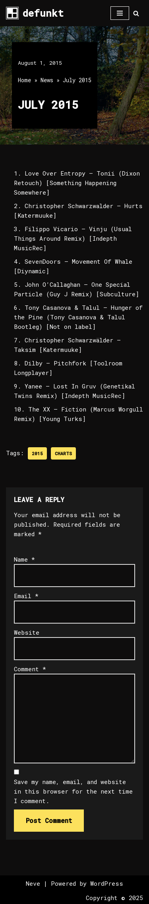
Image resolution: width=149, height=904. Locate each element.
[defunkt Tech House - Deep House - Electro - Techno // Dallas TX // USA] (35, 13)
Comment (30, 669)
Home (24, 80)
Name (24, 559)
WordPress (106, 883)
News (47, 80)
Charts (63, 453)
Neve (33, 883)
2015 (37, 453)
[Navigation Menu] (119, 13)
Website (26, 632)
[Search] (136, 13)
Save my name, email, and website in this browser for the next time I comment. (73, 791)
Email (26, 596)
